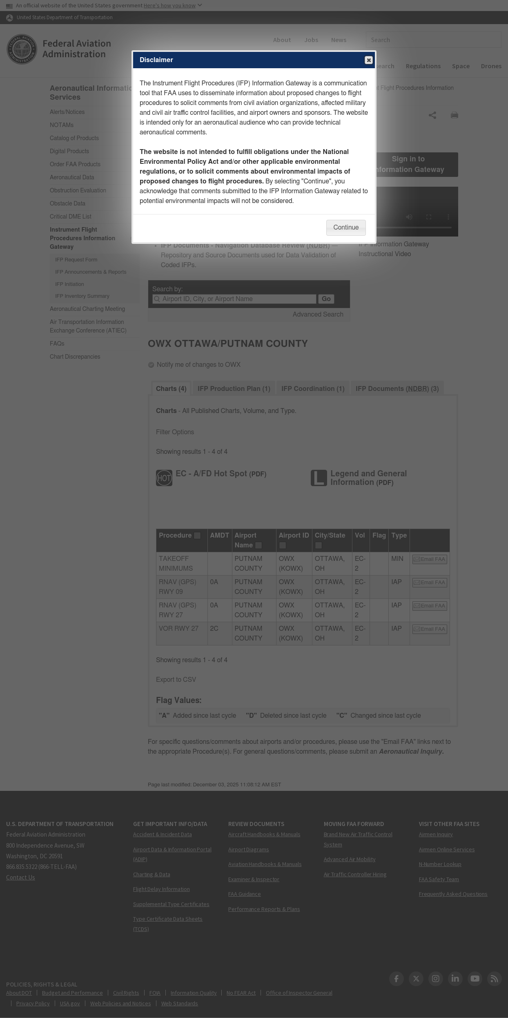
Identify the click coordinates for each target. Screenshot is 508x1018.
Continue (346, 227)
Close (368, 60)
